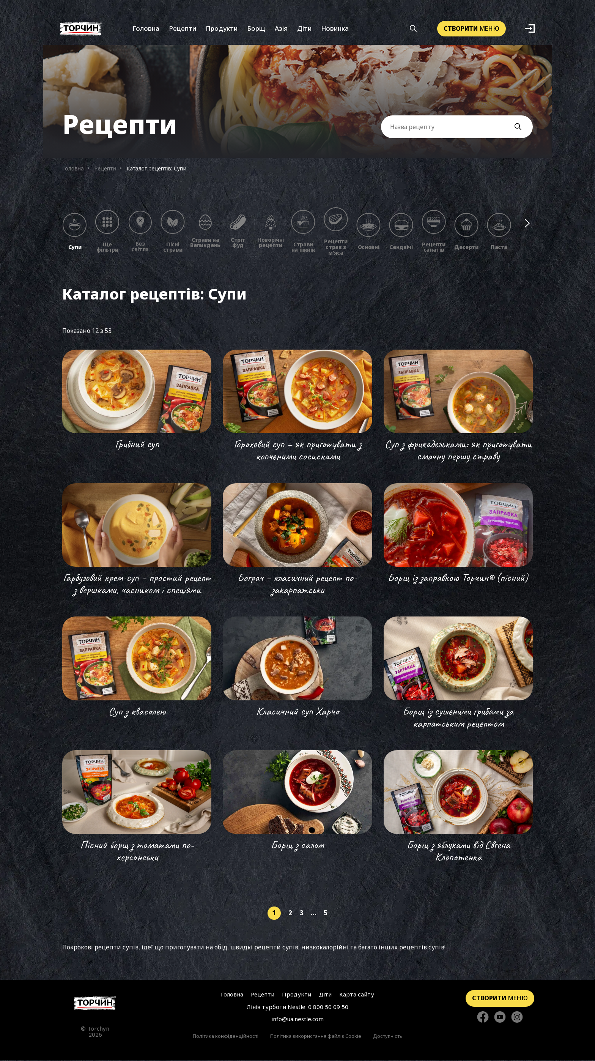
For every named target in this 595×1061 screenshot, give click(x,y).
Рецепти (182, 29)
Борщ (256, 29)
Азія (281, 29)
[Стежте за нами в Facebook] (483, 1018)
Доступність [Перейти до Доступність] (387, 1037)
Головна (145, 29)
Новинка (335, 29)
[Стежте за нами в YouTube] (500, 1018)
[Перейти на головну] (81, 29)
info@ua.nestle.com (297, 1020)
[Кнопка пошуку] (522, 128)
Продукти (222, 29)
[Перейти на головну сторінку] (95, 1004)
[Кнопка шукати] (413, 29)
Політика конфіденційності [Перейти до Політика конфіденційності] (225, 1037)
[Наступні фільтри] (528, 224)
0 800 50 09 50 (328, 1008)
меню (471, 29)
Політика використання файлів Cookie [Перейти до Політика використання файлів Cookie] (315, 1037)
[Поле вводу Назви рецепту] (457, 127)
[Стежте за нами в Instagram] (517, 1018)
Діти (304, 29)
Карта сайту (356, 995)
